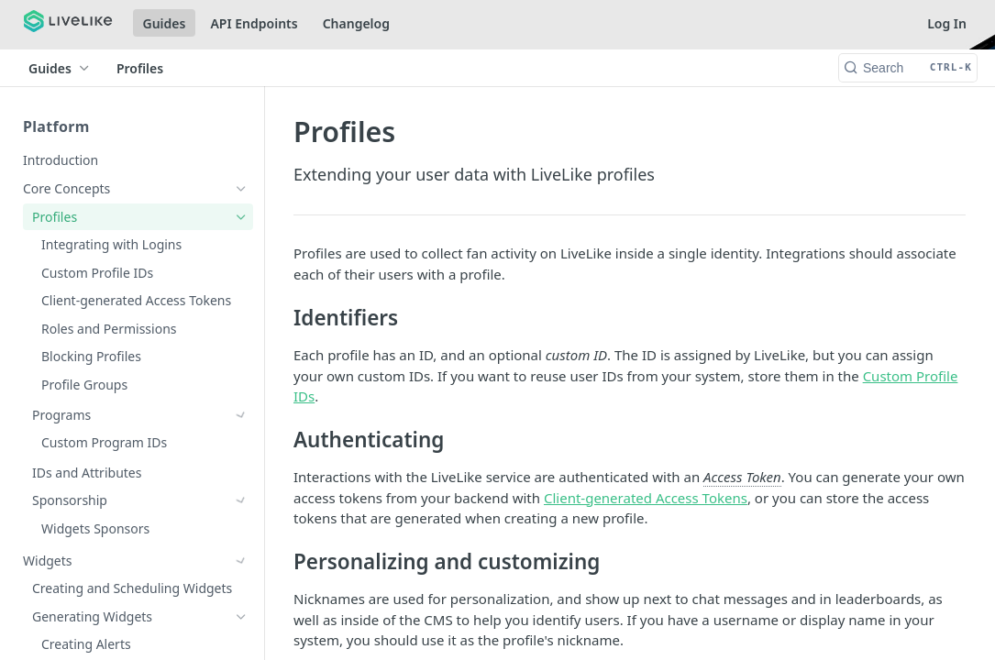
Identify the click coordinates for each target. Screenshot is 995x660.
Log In (947, 23)
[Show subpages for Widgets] (241, 500)
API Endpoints (253, 23)
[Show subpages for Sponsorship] (241, 471)
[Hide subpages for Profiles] (241, 217)
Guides (164, 23)
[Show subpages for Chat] (241, 529)
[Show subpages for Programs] (241, 415)
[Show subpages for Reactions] (241, 585)
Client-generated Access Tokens (645, 498)
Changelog (356, 23)
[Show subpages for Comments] (241, 557)
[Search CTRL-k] (908, 68)
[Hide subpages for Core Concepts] (241, 189)
